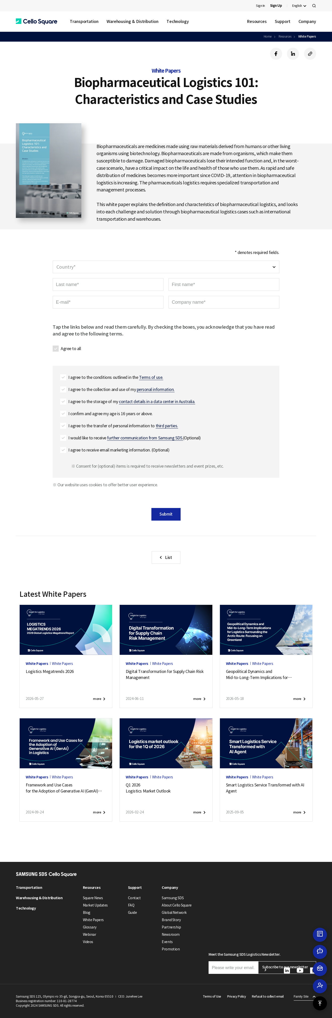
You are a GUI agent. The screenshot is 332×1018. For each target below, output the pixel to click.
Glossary (89, 927)
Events (167, 942)
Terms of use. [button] (151, 377)
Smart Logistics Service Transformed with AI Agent (265, 788)
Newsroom (170, 934)
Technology (178, 21)
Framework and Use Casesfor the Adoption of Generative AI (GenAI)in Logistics (64, 788)
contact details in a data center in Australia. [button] (157, 401)
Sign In (260, 6)
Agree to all (71, 348)
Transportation (84, 21)
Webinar (89, 934)
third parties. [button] (167, 425)
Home (268, 36)
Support (282, 21)
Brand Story (171, 920)
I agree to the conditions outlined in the (115, 377)
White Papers (307, 36)
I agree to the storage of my (131, 401)
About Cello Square (176, 905)
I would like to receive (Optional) (134, 438)
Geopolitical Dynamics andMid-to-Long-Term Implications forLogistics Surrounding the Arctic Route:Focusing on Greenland (260, 675)
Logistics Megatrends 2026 (50, 671)
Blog (86, 912)
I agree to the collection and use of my (121, 389)
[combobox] (166, 267)
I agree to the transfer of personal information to (123, 426)
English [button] (297, 6)
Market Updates (95, 905)
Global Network (174, 912)
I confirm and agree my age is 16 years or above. (110, 413)
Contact (134, 898)
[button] (36, 21)
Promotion (171, 949)
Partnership (171, 927)
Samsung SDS (173, 898)
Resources (257, 21)
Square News (93, 898)
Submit (165, 514)
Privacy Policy (236, 996)
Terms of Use (212, 996)
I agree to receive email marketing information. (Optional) (118, 450)
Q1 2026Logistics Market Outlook (148, 788)
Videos (88, 942)
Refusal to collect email (267, 996)
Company (307, 21)
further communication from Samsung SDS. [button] (145, 437)
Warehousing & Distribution (132, 21)
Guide (132, 912)
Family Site (301, 996)
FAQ (131, 905)
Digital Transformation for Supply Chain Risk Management (164, 674)
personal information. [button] (156, 389)
